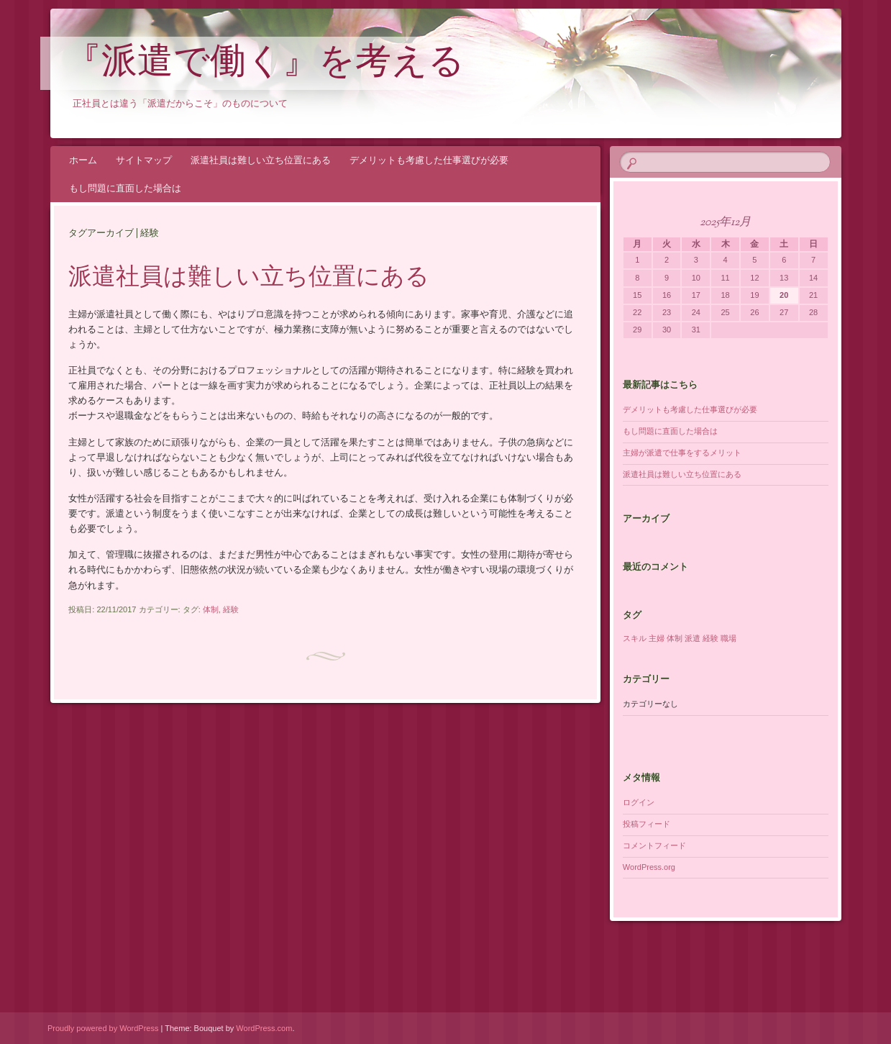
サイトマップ (144, 160)
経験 (231, 609)
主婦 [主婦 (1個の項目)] (656, 638)
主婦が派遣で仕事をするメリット (682, 452)
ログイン (638, 802)
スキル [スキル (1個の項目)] (634, 638)
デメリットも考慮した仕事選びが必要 (428, 160)
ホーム (83, 160)
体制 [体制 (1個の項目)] (674, 638)
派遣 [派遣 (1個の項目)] (692, 638)
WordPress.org (649, 867)
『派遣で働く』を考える (265, 64)
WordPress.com (264, 1028)
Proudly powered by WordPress (102, 1028)
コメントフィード (654, 845)
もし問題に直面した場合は (125, 188)
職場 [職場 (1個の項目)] (728, 638)
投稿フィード (646, 824)
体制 (211, 609)
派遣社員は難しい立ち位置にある (261, 160)
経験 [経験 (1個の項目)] (710, 638)
